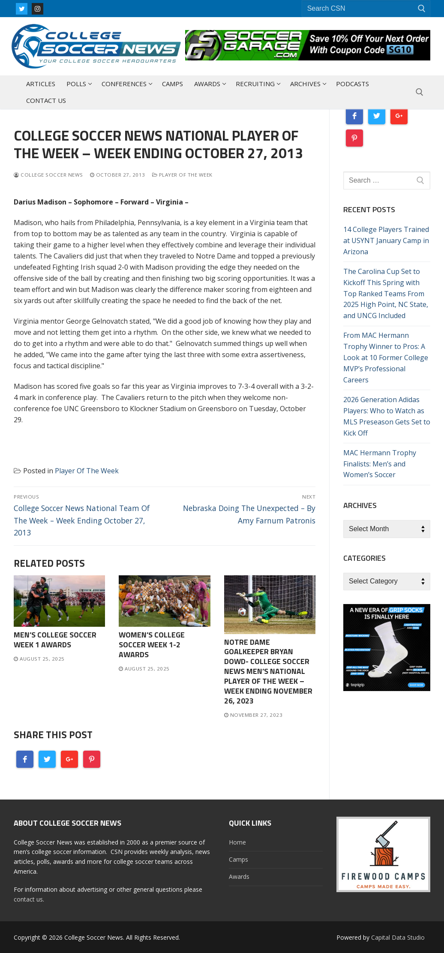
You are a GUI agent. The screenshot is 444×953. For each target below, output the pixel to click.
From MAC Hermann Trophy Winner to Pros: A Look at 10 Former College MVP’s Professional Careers (385, 358)
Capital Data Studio (398, 937)
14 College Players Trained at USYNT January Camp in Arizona (386, 240)
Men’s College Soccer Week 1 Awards (55, 639)
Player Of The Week (182, 174)
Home (237, 842)
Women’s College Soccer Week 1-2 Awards (152, 644)
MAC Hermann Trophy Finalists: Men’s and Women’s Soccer (379, 464)
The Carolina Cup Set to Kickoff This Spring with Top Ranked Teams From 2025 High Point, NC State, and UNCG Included (385, 294)
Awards (239, 876)
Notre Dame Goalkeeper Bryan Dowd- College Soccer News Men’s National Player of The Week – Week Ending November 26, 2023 (268, 671)
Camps (238, 859)
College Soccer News (48, 174)
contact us (28, 899)
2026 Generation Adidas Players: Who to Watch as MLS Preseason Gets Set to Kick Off (386, 416)
